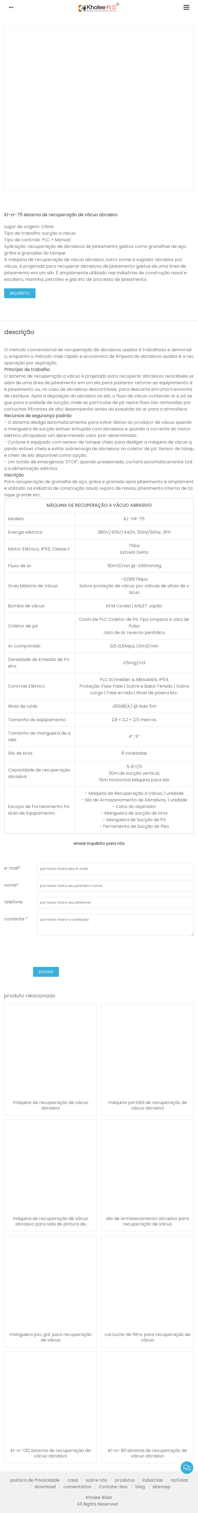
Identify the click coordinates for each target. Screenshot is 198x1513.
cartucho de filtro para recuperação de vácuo (147, 1337)
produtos (125, 1480)
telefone (13, 902)
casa (72, 1480)
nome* (11, 885)
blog (140, 1487)
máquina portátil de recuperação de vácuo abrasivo (147, 1105)
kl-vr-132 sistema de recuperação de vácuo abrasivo (50, 1453)
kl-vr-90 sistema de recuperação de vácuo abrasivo (147, 1453)
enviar (46, 972)
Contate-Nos (113, 1487)
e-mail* (12, 868)
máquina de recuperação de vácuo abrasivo (50, 1105)
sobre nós (96, 1480)
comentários (77, 1487)
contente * (16, 919)
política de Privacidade (35, 1480)
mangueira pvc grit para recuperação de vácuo (50, 1337)
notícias (179, 1480)
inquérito (20, 293)
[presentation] (46, 952)
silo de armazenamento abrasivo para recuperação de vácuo (147, 1221)
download (45, 1487)
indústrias (152, 1480)
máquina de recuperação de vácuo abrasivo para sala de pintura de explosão (50, 1221)
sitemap (161, 1487)
